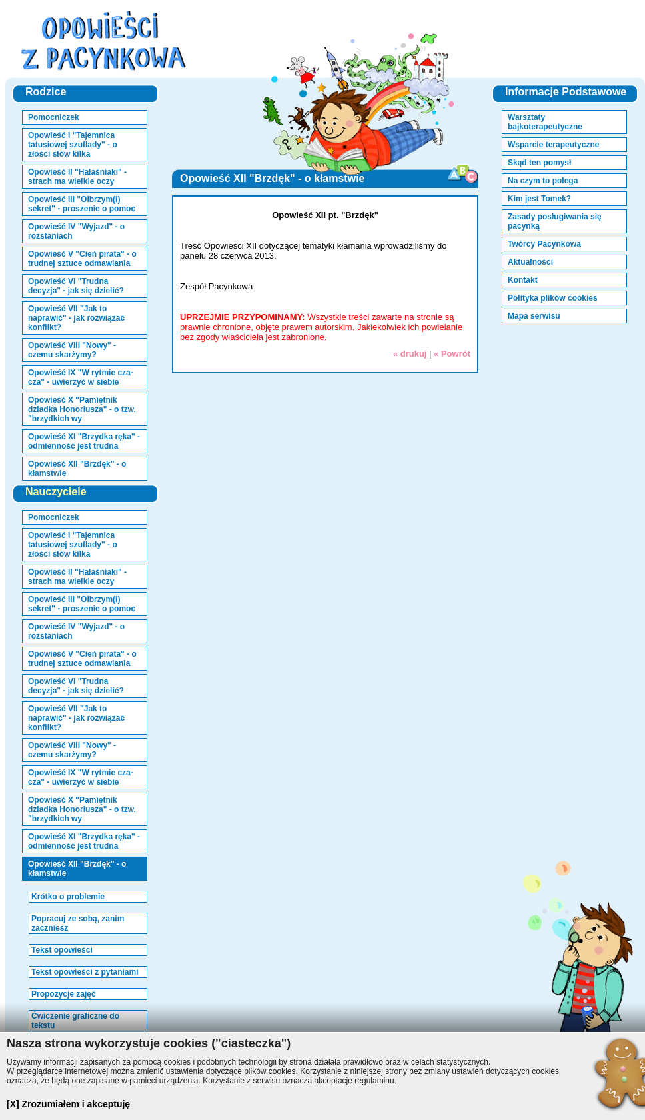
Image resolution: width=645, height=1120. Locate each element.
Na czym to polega (543, 180)
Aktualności (530, 262)
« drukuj (410, 354)
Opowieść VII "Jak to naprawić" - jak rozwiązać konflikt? (76, 318)
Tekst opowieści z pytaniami (85, 972)
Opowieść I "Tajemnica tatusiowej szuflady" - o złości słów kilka (72, 145)
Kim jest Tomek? (539, 198)
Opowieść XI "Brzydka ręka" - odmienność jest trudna (84, 441)
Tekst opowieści (62, 950)
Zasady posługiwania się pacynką (555, 221)
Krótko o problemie (68, 896)
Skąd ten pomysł (539, 162)
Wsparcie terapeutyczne (553, 144)
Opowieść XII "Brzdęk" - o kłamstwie (77, 468)
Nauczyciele (56, 491)
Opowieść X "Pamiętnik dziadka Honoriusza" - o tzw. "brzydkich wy (82, 409)
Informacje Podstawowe (565, 91)
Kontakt (523, 280)
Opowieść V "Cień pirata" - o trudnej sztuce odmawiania (82, 258)
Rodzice (45, 91)
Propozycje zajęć (63, 994)
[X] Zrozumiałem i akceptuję (68, 1104)
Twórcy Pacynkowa (544, 244)
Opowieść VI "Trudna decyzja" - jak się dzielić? (76, 286)
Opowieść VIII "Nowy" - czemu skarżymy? (72, 350)
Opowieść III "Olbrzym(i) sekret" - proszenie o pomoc (81, 204)
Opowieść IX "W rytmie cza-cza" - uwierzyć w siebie (80, 377)
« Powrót (452, 354)
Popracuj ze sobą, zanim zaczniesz (77, 923)
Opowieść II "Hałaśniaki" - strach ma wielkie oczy (77, 176)
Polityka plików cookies (553, 298)
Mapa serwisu (534, 316)
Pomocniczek (53, 117)
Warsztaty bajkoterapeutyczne (545, 122)
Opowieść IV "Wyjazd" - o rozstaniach (76, 231)
